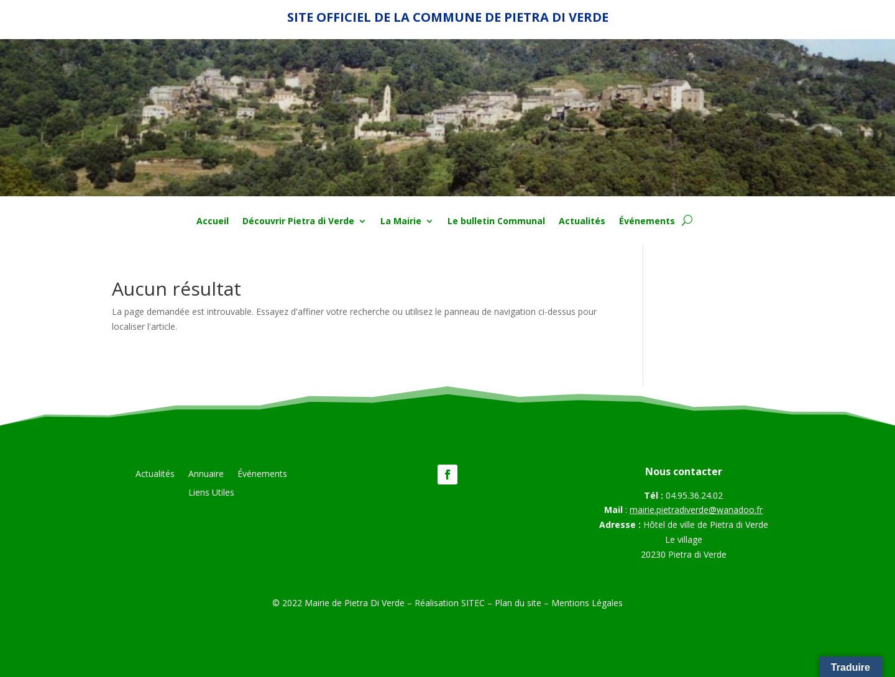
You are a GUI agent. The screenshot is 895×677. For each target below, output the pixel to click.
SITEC (473, 603)
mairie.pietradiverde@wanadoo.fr (696, 510)
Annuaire (206, 474)
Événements (647, 222)
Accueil (212, 222)
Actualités (582, 222)
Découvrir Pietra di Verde (298, 222)
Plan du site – (523, 603)
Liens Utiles (211, 493)
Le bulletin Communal (496, 222)
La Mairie (400, 222)
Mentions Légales (587, 603)
